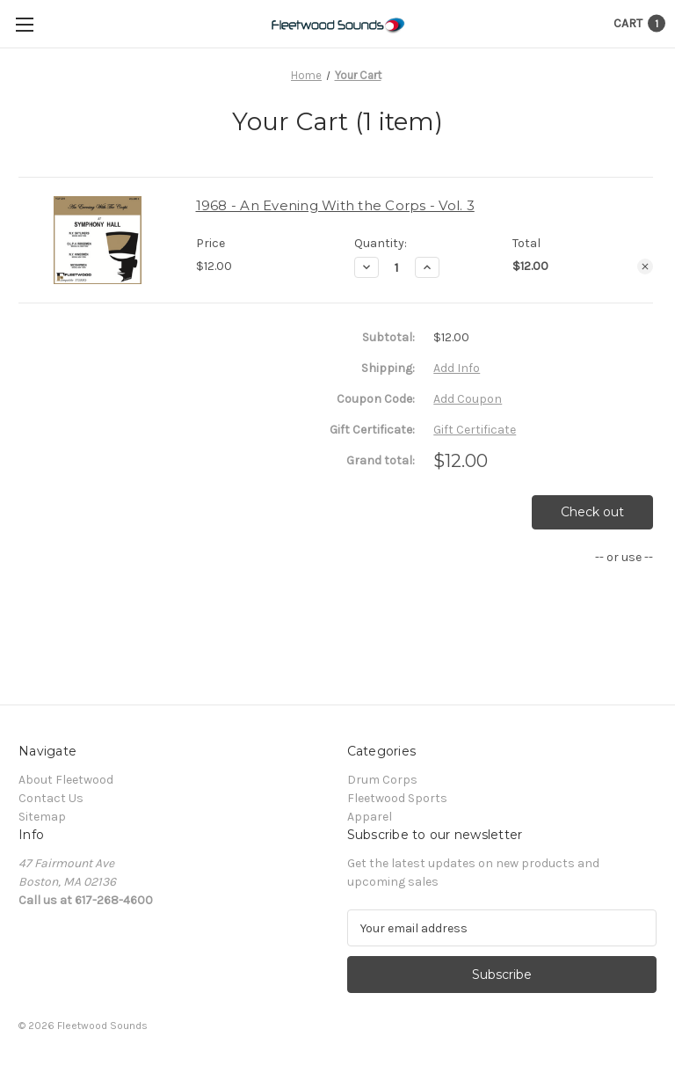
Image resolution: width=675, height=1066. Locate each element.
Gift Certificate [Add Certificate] (474, 429)
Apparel (369, 816)
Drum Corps (382, 779)
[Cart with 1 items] (639, 23)
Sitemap (42, 816)
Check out (592, 512)
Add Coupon (467, 398)
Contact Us (50, 798)
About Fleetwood (65, 779)
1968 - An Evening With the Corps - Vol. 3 (335, 205)
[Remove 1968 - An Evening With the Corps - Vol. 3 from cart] (645, 266)
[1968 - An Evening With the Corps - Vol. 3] (396, 267)
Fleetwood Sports (397, 798)
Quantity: (380, 243)
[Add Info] (456, 368)
